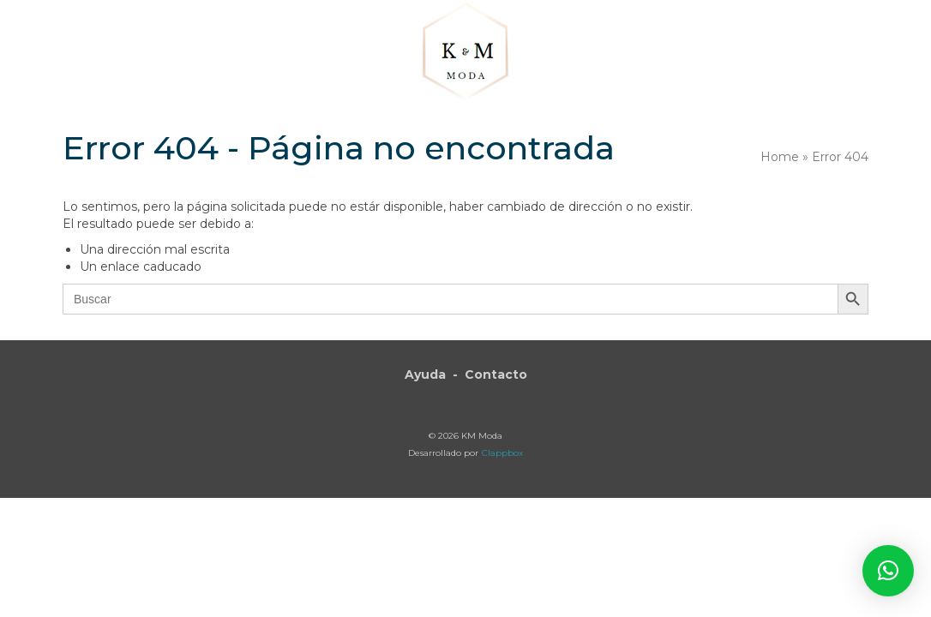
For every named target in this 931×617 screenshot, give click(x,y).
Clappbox (502, 452)
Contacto (496, 374)
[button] (805, 53)
